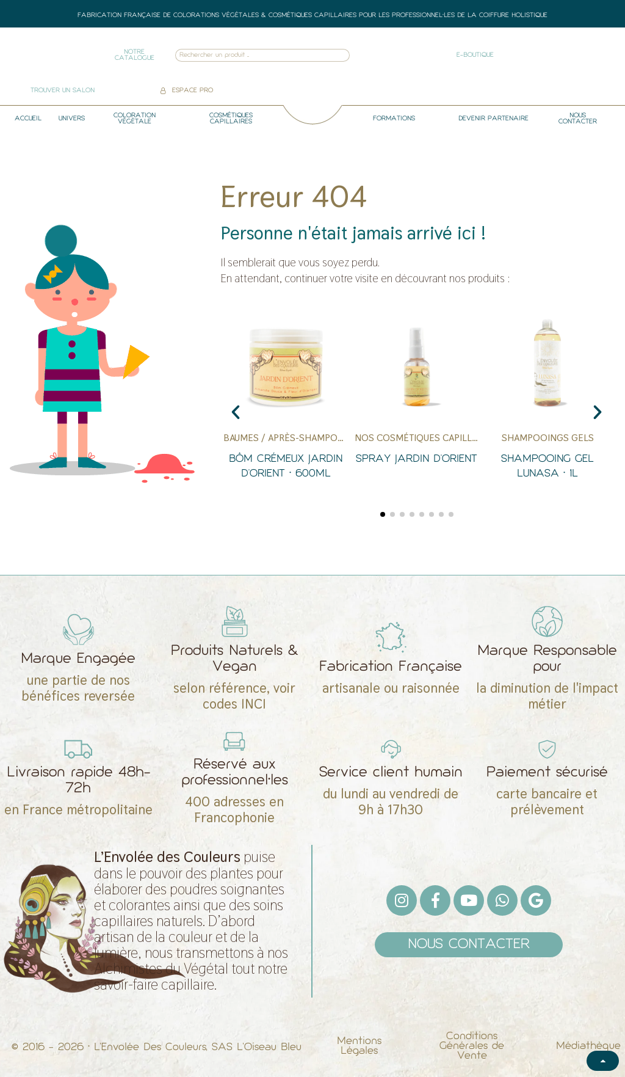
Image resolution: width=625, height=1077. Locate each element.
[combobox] (246, 55)
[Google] (536, 900)
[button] (235, 412)
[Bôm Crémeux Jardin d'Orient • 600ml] (285, 406)
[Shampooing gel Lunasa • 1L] (547, 406)
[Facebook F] (435, 900)
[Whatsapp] (502, 900)
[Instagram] (401, 900)
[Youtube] (468, 900)
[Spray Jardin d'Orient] (417, 406)
